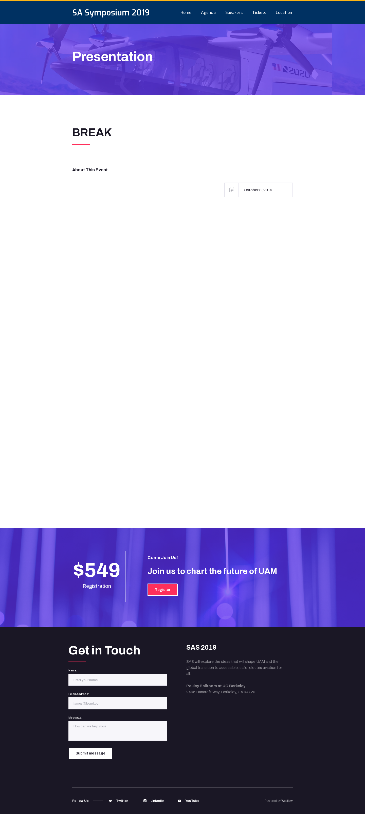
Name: (72, 670)
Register (162, 590)
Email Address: (78, 693)
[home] (111, 12)
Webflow (287, 801)
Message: (75, 717)
